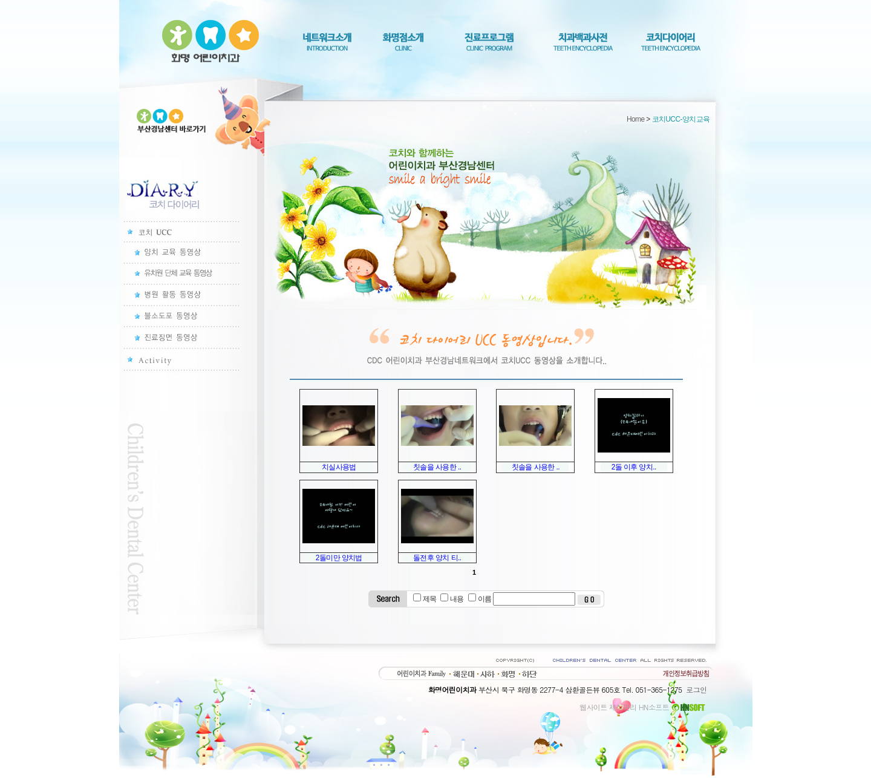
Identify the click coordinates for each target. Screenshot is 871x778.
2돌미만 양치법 (339, 558)
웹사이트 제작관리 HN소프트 (642, 707)
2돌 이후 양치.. (634, 467)
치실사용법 (339, 467)
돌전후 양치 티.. (437, 558)
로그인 (696, 689)
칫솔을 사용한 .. (437, 467)
